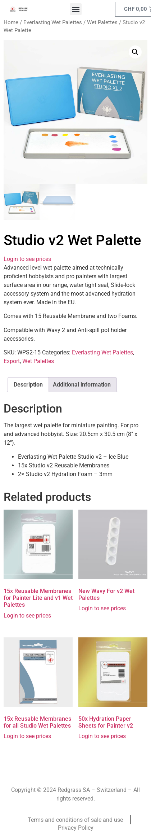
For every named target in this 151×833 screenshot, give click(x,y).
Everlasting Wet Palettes (52, 22)
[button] (76, 9)
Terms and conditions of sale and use (75, 819)
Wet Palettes (102, 22)
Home (11, 22)
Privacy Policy (75, 827)
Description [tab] (28, 384)
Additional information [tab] (82, 384)
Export (12, 361)
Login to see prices (27, 259)
